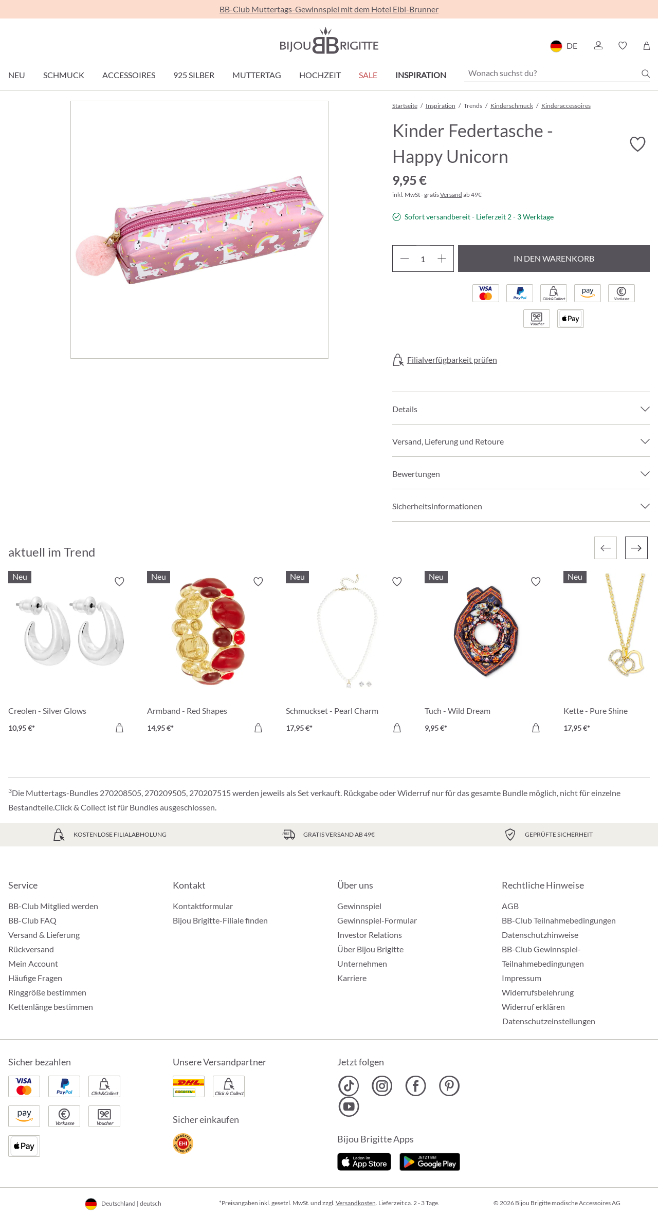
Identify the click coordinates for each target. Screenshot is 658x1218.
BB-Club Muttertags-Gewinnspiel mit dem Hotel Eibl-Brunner (329, 9)
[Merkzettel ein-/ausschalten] (637, 144)
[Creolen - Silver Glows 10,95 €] (70, 656)
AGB (510, 906)
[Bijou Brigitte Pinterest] (449, 1086)
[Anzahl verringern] (404, 258)
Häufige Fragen (35, 978)
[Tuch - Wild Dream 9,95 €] (486, 656)
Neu (16, 75)
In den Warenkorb (554, 258)
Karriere (352, 978)
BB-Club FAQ (32, 920)
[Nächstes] (636, 548)
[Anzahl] (423, 258)
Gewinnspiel (359, 906)
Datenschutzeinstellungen (548, 1021)
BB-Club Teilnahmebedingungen (559, 920)
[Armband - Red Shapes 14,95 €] (208, 656)
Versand (451, 194)
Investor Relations (369, 934)
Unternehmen (362, 963)
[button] (598, 45)
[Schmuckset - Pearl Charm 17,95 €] (347, 656)
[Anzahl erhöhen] (442, 258)
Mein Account (33, 963)
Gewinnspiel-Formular (377, 920)
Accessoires (128, 75)
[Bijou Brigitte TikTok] (348, 1086)
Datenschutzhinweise (540, 934)
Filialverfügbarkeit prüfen (452, 359)
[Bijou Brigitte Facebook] (415, 1086)
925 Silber (193, 75)
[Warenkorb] (646, 45)
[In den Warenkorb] (119, 727)
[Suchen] (645, 73)
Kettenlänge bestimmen (50, 1006)
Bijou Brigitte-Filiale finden (220, 920)
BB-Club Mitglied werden (53, 906)
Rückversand (31, 949)
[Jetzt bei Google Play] (429, 1161)
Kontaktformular (203, 906)
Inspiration (420, 75)
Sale (368, 75)
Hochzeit (320, 75)
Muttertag (256, 75)
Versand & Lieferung (44, 934)
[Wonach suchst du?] (557, 73)
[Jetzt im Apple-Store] (364, 1161)
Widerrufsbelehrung (538, 992)
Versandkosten (356, 1203)
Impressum (521, 978)
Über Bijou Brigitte (370, 949)
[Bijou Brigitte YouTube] (348, 1106)
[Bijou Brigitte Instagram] (382, 1086)
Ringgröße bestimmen (47, 992)
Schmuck (63, 75)
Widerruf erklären (533, 1006)
